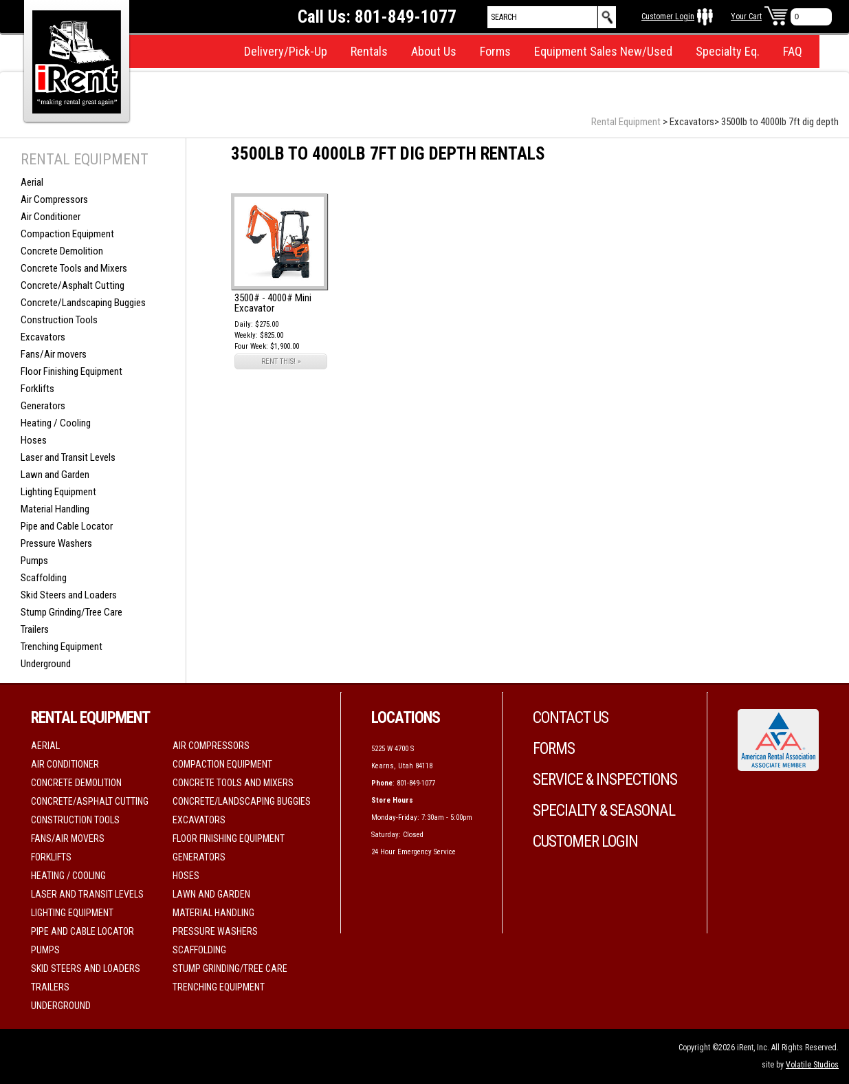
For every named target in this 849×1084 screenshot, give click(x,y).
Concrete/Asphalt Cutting (72, 285)
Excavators (43, 337)
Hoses (34, 440)
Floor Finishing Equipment (71, 371)
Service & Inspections (605, 779)
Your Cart (746, 16)
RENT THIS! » (281, 361)
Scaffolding (44, 578)
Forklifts (37, 388)
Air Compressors (54, 199)
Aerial (32, 182)
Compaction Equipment (67, 234)
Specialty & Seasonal (604, 810)
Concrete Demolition (62, 251)
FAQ (792, 51)
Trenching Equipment (61, 646)
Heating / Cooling (56, 423)
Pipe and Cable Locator (67, 526)
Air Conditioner (50, 216)
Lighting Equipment (58, 492)
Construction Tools (59, 320)
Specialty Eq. (728, 51)
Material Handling (55, 509)
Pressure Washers (56, 543)
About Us (433, 51)
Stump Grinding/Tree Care (71, 612)
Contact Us (570, 717)
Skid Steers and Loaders (69, 595)
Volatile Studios (812, 1065)
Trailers (35, 629)
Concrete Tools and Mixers (74, 268)
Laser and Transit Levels (68, 457)
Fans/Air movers (54, 354)
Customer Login (667, 16)
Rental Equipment (626, 122)
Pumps (34, 560)
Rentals (369, 51)
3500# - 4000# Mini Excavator (272, 303)
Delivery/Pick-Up (285, 51)
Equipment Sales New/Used (603, 51)
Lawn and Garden (55, 474)
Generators (43, 406)
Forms (495, 51)
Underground (46, 664)
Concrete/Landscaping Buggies (83, 302)
